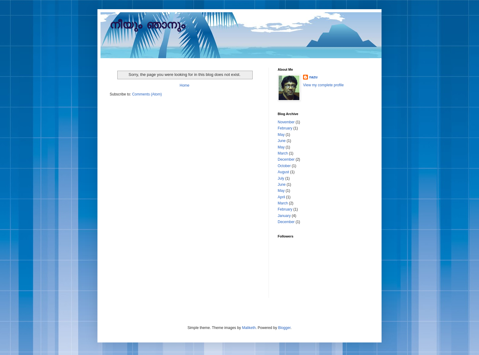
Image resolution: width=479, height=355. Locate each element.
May (281, 135)
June (282, 141)
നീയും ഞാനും (147, 25)
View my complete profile (323, 85)
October (284, 166)
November (286, 122)
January (284, 216)
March (283, 153)
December (286, 159)
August (283, 172)
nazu (313, 77)
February (285, 128)
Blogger (284, 328)
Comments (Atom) (147, 94)
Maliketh (249, 328)
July (281, 178)
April (281, 197)
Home (184, 85)
